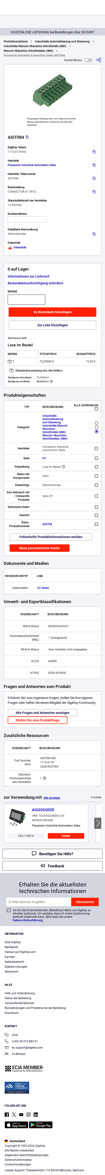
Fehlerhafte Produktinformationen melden (50, 537)
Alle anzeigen (52, 798)
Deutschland (15, 1141)
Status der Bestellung (18, 998)
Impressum (12, 1013)
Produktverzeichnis (16, 41)
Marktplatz (11, 947)
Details (66, 836)
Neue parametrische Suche (39, 548)
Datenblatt (17, 247)
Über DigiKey (13, 942)
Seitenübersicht (14, 961)
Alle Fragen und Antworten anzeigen (43, 713)
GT (44, 458)
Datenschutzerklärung (27, 920)
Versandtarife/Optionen (19, 1003)
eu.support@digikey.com (24, 1048)
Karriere (9, 957)
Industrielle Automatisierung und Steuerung (62, 41)
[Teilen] (98, 60)
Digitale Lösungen (16, 966)
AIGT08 (47, 524)
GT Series (43, 588)
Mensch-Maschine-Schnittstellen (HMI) (28, 50)
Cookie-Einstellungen (18, 1164)
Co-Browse (15, 1054)
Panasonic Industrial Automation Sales (32, 165)
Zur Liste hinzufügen (52, 325)
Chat (11, 1035)
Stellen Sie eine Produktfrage (38, 720)
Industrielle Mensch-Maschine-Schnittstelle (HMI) (35, 46)
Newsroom (11, 971)
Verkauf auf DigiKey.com (20, 952)
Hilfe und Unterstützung (20, 993)
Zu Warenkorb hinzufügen (53, 312)
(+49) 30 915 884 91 (21, 1041)
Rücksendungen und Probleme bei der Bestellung (35, 1008)
